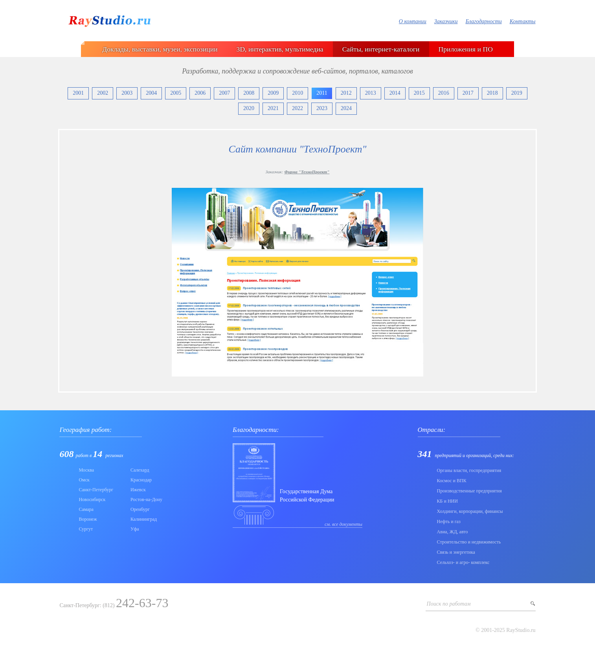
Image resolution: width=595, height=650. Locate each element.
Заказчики (446, 21)
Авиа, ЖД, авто (452, 531)
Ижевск (138, 489)
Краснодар (141, 480)
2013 (370, 93)
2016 (443, 93)
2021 (273, 108)
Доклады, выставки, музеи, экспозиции (159, 49)
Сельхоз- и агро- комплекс (463, 562)
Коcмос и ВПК (451, 480)
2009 (273, 93)
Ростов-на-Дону (146, 499)
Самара (86, 509)
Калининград (143, 519)
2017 (468, 93)
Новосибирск (92, 499)
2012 (346, 93)
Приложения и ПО (466, 49)
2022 (297, 108)
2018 (492, 93)
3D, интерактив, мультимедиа (280, 49)
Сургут (86, 529)
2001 (78, 93)
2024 (346, 108)
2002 (102, 93)
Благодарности (483, 21)
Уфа (134, 529)
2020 (248, 108)
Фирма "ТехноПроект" (306, 171)
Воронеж (88, 519)
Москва (86, 470)
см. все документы (343, 524)
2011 (321, 93)
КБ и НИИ (447, 501)
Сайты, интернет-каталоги (381, 49)
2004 (151, 93)
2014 (394, 93)
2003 (126, 93)
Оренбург (140, 509)
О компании (412, 21)
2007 (224, 93)
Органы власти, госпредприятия (469, 470)
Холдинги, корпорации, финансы (470, 511)
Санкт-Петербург (96, 489)
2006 (200, 93)
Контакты (523, 21)
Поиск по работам (449, 604)
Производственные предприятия (469, 491)
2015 (419, 93)
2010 (297, 93)
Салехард (139, 470)
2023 (321, 108)
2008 (248, 93)
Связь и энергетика (456, 552)
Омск (84, 480)
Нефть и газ (449, 521)
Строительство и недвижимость (469, 542)
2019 (516, 93)
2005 (175, 93)
